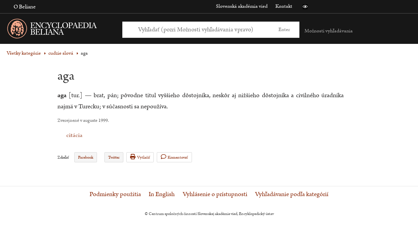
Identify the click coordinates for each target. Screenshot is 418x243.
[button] (305, 6)
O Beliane (25, 7)
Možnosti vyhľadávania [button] (328, 30)
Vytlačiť (140, 157)
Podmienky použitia (115, 194)
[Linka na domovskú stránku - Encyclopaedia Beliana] (62, 30)
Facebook (85, 157)
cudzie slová (60, 53)
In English (162, 194)
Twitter (114, 157)
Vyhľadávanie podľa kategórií (291, 194)
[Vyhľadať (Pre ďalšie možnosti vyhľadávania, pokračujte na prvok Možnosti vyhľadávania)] (203, 29)
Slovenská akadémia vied (242, 6)
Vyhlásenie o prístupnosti (215, 194)
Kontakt (283, 6)
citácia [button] (61, 135)
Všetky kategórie (24, 53)
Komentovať (174, 157)
